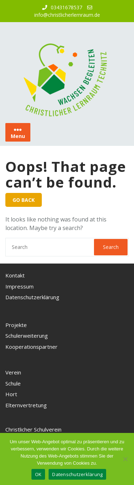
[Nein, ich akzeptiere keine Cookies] (125, 459)
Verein (13, 372)
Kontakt (15, 275)
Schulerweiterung (26, 335)
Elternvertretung (26, 405)
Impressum (19, 286)
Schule (13, 383)
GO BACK (24, 199)
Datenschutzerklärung (32, 297)
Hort (11, 394)
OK (38, 474)
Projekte (16, 324)
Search (111, 247)
